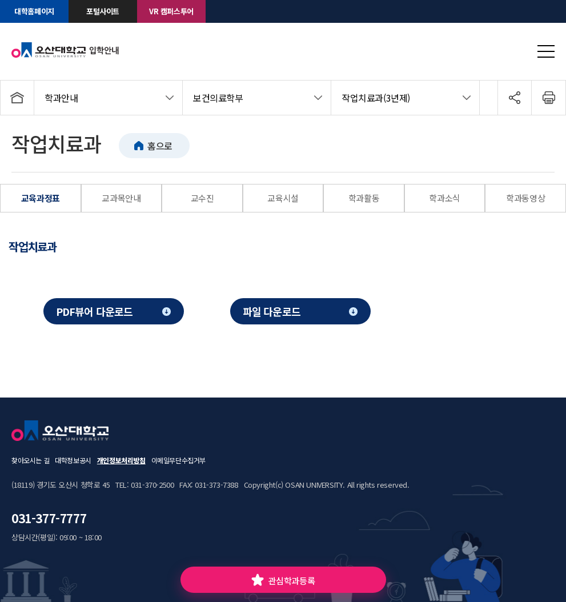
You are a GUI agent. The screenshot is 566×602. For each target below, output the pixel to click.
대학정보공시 (73, 460)
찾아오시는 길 (30, 460)
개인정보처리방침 (121, 460)
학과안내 (61, 98)
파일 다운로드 (271, 311)
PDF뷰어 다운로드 (94, 311)
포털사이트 (102, 11)
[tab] (40, 246)
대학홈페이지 (34, 11)
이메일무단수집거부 (178, 460)
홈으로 (159, 145)
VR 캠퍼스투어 (171, 11)
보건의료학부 (218, 98)
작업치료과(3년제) (376, 98)
